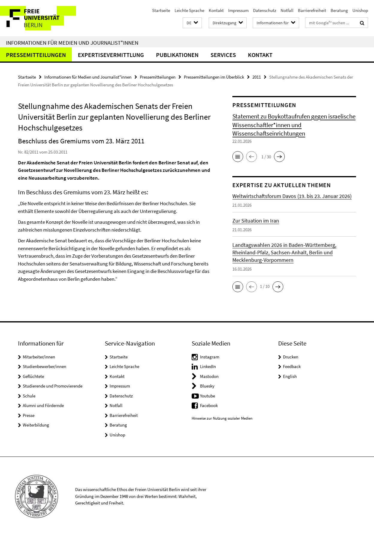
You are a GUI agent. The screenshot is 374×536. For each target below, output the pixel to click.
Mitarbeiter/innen (39, 357)
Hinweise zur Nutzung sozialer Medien (222, 418)
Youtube (207, 396)
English (290, 376)
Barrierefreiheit (312, 10)
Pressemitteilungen (36, 54)
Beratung (339, 10)
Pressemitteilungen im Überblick (214, 77)
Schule (29, 396)
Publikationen (177, 54)
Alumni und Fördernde (43, 405)
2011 (256, 77)
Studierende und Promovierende (52, 386)
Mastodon (209, 376)
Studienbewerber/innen (44, 366)
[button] (192, 22)
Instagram (209, 357)
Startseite (161, 10)
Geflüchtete (33, 376)
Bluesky (207, 386)
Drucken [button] (290, 357)
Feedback (292, 366)
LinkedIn (208, 366)
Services (223, 54)
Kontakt (216, 10)
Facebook (209, 405)
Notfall (287, 10)
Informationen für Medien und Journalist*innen (72, 42)
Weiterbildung (36, 425)
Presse (28, 415)
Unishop (360, 10)
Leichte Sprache (189, 10)
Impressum (238, 10)
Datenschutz (264, 10)
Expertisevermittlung (111, 54)
